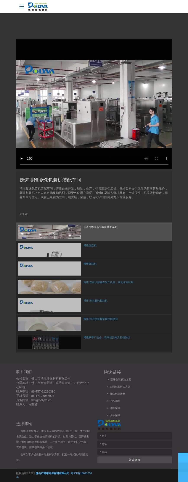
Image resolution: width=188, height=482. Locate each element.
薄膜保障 (115, 408)
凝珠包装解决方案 (120, 379)
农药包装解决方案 (119, 386)
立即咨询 (135, 460)
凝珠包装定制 (117, 393)
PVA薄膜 (115, 400)
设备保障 (115, 415)
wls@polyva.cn (41, 400)
